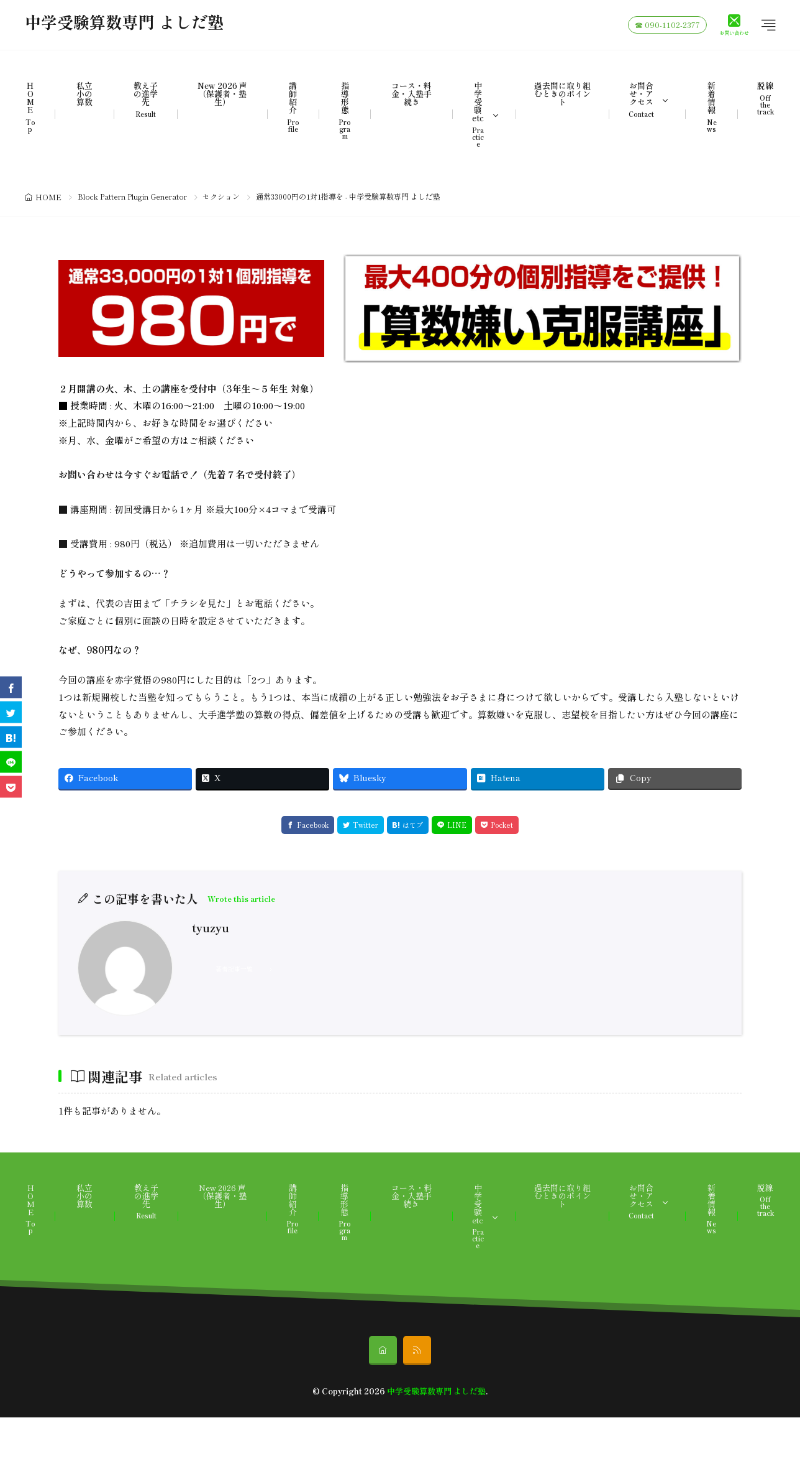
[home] (383, 1350)
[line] (11, 762)
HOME (30, 107)
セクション (221, 196)
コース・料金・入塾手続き (411, 94)
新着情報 (711, 107)
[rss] (417, 1350)
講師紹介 (293, 107)
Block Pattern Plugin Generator (132, 196)
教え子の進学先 (145, 99)
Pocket (502, 825)
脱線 (765, 98)
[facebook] (11, 687)
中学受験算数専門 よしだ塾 (124, 25)
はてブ (412, 825)
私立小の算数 (84, 94)
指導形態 (344, 110)
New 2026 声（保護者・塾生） (222, 94)
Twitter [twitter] (365, 825)
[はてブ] (11, 737)
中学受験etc (478, 114)
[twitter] (11, 712)
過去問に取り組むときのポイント (562, 94)
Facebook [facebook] (313, 825)
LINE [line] (456, 825)
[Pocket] (11, 787)
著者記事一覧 (234, 968)
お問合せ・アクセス (641, 99)
